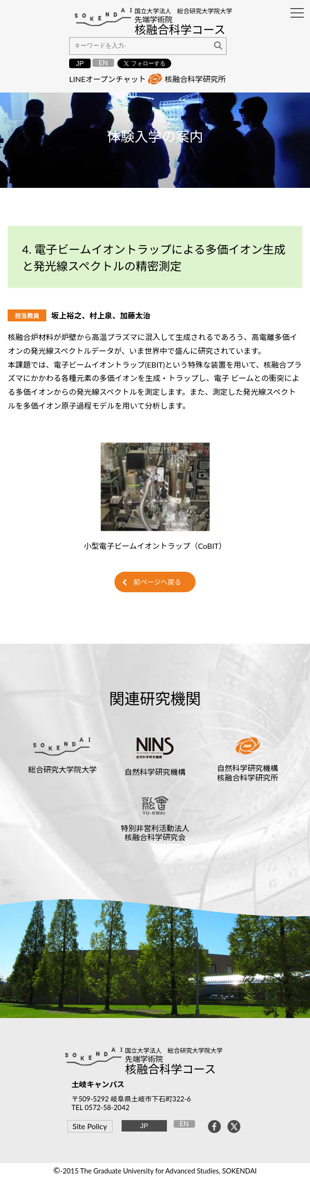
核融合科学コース (170, 1069)
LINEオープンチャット (107, 78)
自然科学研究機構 (155, 771)
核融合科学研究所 (195, 78)
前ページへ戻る (157, 582)
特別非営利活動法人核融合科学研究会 (155, 832)
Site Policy (89, 1126)
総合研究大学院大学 (62, 769)
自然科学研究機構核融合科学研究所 (247, 772)
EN (103, 63)
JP (80, 63)
